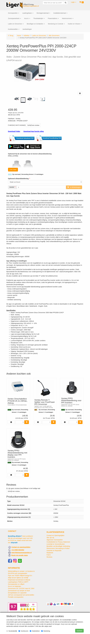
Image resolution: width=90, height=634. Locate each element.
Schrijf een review (33, 125)
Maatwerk (50, 553)
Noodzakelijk (11, 631)
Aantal (11, 187)
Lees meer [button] (13, 169)
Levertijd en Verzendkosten (56, 544)
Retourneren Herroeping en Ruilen (58, 548)
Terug (11, 35)
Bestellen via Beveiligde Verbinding (58, 546)
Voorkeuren (23, 631)
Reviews (49, 557)
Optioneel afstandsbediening (18, 178)
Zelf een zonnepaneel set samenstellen (21, 595)
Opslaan (79, 631)
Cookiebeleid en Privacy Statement (58, 542)
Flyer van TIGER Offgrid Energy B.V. (20, 575)
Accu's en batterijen (14, 586)
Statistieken (35, 631)
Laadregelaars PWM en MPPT (18, 582)
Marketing (45, 631)
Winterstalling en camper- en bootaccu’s (21, 571)
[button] (73, 2)
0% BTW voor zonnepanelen (17, 573)
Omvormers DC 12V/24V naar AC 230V (21, 588)
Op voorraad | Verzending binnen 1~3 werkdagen (27, 174)
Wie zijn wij (50, 537)
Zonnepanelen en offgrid (16, 584)
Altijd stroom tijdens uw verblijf (18, 578)
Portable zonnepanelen (15, 597)
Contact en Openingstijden (55, 535)
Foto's (49, 555)
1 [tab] (29, 104)
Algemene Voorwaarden (55, 540)
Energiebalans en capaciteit (17, 593)
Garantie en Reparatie (54, 550)
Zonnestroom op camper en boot (19, 590)
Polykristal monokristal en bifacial (19, 580)
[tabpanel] (16, 98)
